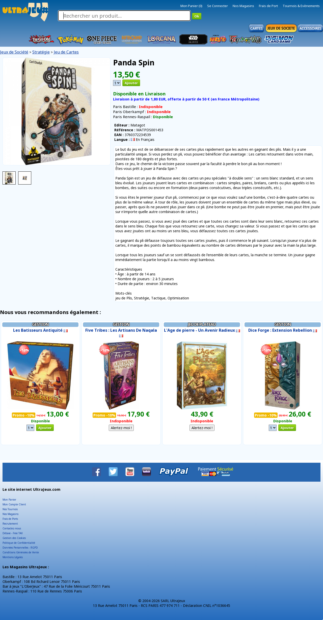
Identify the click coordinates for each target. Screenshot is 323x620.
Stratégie (41, 52)
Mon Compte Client (14, 504)
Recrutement (10, 523)
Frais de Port (268, 6)
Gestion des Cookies (14, 538)
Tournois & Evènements (301, 6)
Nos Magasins (243, 6)
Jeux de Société (14, 52)
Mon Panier (9, 499)
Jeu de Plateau (202, 324)
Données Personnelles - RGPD (20, 547)
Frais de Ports (10, 519)
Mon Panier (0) (191, 6)
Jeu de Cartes (66, 52)
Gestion (40, 324)
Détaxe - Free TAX (13, 533)
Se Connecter (217, 6)
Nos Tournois (10, 509)
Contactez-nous (12, 528)
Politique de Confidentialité (19, 543)
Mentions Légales (13, 557)
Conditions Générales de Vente (21, 552)
